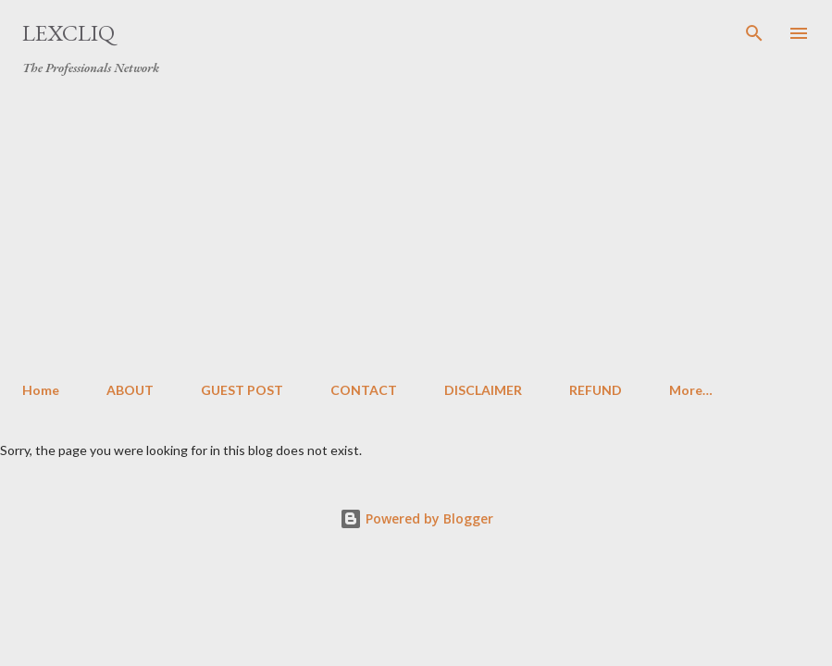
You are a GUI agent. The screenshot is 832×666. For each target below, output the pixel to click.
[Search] (754, 33)
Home (40, 390)
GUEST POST (242, 390)
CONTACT (363, 390)
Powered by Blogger (416, 518)
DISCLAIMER (483, 390)
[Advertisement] (416, 229)
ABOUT (130, 390)
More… (691, 390)
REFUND (595, 390)
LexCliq (68, 32)
